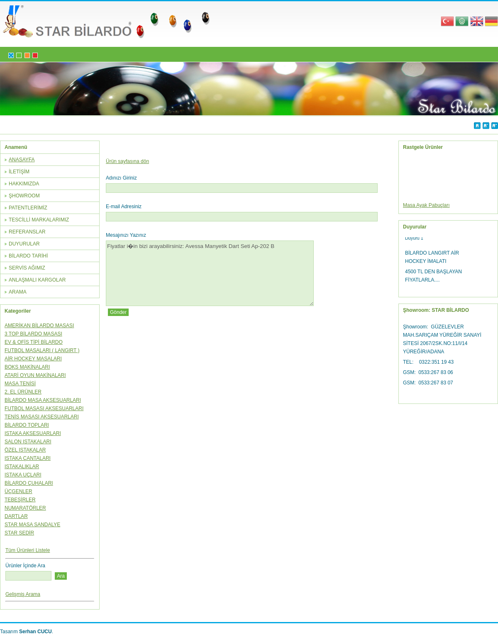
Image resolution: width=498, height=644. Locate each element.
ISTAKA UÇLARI (23, 475)
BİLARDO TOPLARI (27, 425)
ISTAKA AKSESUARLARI (33, 433)
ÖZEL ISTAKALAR (25, 450)
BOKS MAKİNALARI (27, 367)
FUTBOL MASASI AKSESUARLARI (44, 408)
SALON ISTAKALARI (28, 442)
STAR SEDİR (19, 533)
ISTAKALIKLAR (22, 466)
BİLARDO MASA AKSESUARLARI (43, 400)
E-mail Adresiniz (124, 206)
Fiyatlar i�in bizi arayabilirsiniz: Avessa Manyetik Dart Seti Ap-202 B (210, 273)
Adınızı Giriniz (121, 178)
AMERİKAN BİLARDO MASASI (39, 325)
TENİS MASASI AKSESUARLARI (42, 417)
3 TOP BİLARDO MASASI (33, 334)
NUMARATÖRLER (25, 508)
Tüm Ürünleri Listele (27, 550)
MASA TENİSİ (20, 383)
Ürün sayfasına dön (127, 161)
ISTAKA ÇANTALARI (28, 458)
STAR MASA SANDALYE (32, 524)
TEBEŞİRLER (20, 500)
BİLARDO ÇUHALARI (29, 483)
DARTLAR (16, 516)
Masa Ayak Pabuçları (426, 207)
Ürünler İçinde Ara (25, 566)
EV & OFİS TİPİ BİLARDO (34, 342)
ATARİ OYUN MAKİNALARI (35, 375)
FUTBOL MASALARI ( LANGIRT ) (42, 350)
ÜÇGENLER (18, 491)
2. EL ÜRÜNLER (23, 392)
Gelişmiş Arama (22, 594)
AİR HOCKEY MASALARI (33, 359)
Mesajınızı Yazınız (126, 235)
